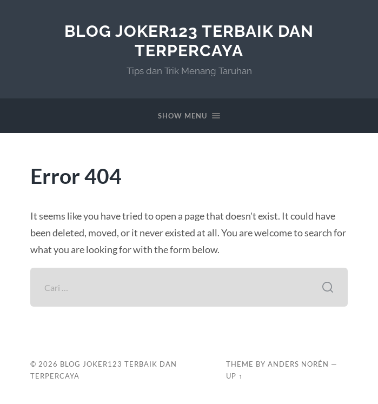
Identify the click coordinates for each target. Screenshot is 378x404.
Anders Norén (298, 364)
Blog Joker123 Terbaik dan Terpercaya (189, 41)
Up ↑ (234, 376)
